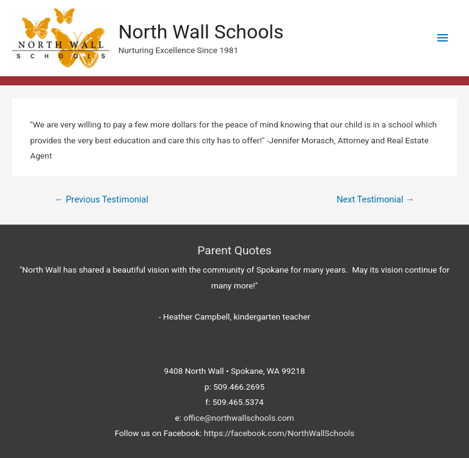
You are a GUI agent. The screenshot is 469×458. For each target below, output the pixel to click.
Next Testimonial (375, 199)
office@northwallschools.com (238, 418)
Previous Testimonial (101, 199)
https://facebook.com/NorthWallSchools (279, 433)
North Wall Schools (201, 31)
